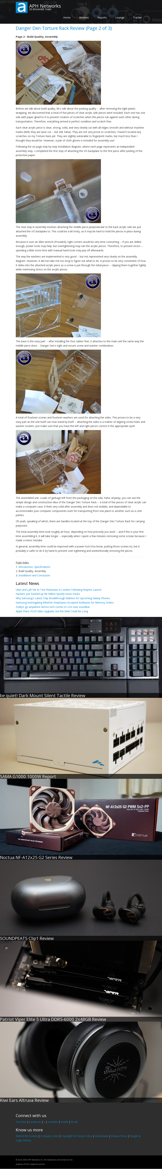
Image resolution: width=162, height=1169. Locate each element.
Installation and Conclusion (34, 575)
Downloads (101, 1136)
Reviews (84, 17)
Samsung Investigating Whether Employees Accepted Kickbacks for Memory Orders (65, 602)
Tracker (137, 17)
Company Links (49, 1136)
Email (74, 1122)
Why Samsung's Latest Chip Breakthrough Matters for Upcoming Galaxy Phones (63, 598)
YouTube (21, 1122)
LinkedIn (53, 1122)
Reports (102, 17)
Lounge (119, 17)
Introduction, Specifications (34, 567)
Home (66, 17)
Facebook (35, 1122)
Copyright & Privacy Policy (76, 1136)
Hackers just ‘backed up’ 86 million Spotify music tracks (48, 594)
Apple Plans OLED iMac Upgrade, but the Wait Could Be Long (52, 611)
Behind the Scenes (27, 1136)
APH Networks (45, 6)
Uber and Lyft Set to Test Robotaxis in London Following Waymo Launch (58, 589)
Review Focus (119, 1136)
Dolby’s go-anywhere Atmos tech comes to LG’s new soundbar (53, 607)
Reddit (64, 1122)
